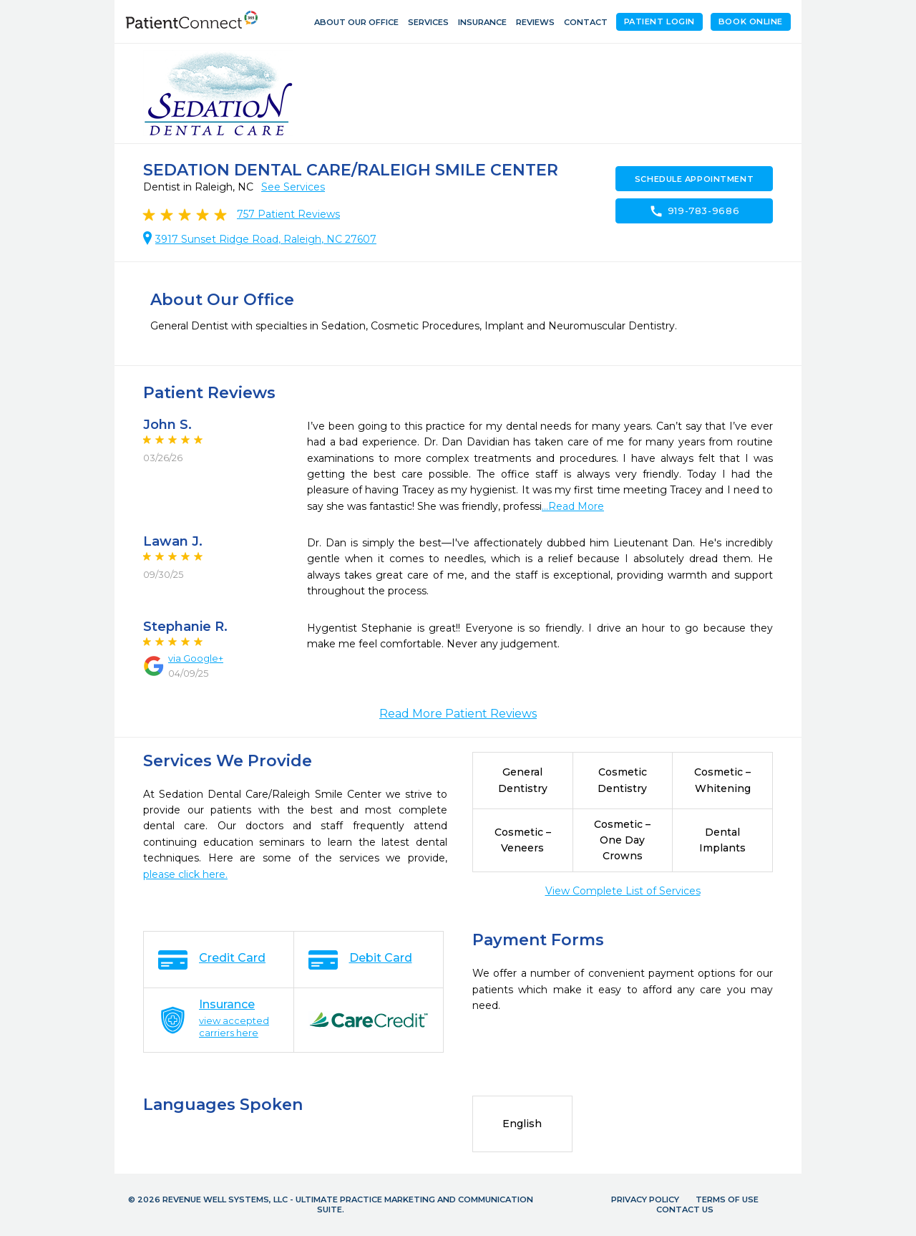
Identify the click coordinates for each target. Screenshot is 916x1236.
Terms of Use (727, 1199)
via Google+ (195, 658)
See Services (293, 186)
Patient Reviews (288, 214)
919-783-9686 (694, 211)
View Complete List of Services (623, 890)
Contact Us (684, 1209)
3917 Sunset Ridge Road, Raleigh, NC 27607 (265, 239)
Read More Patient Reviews (458, 713)
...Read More (573, 506)
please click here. (185, 874)
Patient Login (659, 21)
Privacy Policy (645, 1199)
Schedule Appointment (694, 179)
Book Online (750, 21)
